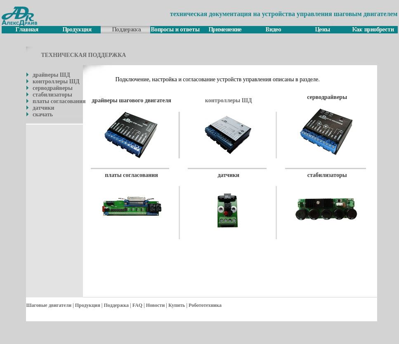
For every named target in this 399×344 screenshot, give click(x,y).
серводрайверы (53, 88)
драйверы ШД (51, 75)
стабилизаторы (52, 95)
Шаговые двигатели (48, 305)
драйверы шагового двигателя (131, 100)
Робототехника (205, 305)
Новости (155, 305)
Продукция (87, 305)
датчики (43, 108)
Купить (176, 305)
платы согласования (59, 101)
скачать (43, 114)
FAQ (137, 305)
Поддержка (116, 305)
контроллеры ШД (56, 81)
